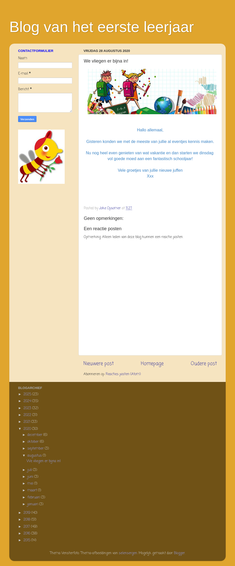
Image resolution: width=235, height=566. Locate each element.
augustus (35, 455)
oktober (33, 441)
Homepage (152, 363)
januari (33, 504)
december (35, 435)
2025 (27, 394)
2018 (27, 519)
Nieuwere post (99, 363)
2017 (27, 526)
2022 (27, 415)
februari (34, 497)
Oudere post (204, 363)
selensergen (128, 553)
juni (30, 477)
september (36, 448)
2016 (27, 533)
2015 (27, 540)
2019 (27, 513)
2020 (27, 429)
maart (32, 490)
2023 (27, 408)
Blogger (179, 553)
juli (30, 470)
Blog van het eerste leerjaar (101, 26)
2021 (27, 422)
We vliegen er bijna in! (44, 461)
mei (30, 483)
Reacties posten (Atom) (123, 374)
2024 (27, 401)
